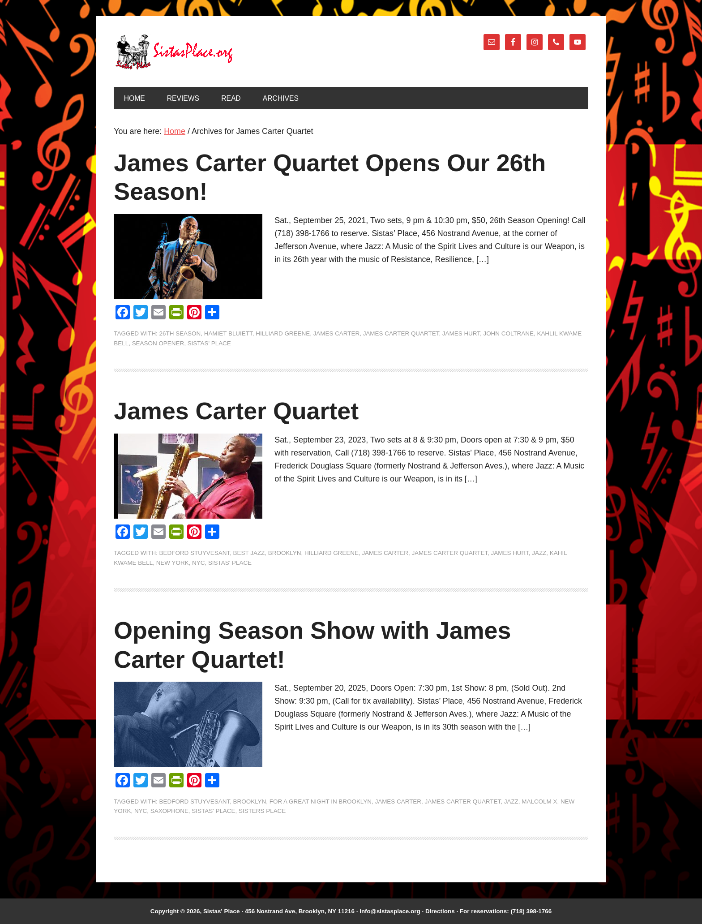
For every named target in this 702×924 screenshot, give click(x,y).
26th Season (180, 333)
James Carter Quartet (401, 333)
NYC (198, 562)
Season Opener (158, 343)
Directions (440, 911)
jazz (539, 553)
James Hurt (461, 333)
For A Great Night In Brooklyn (321, 801)
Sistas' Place (174, 52)
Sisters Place (262, 811)
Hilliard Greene (283, 333)
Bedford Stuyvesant (194, 553)
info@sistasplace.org (390, 911)
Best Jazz (249, 553)
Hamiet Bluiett (228, 333)
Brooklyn (284, 553)
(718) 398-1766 (531, 911)
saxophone (169, 811)
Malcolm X (539, 801)
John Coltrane (508, 333)
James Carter (336, 333)
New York (172, 562)
